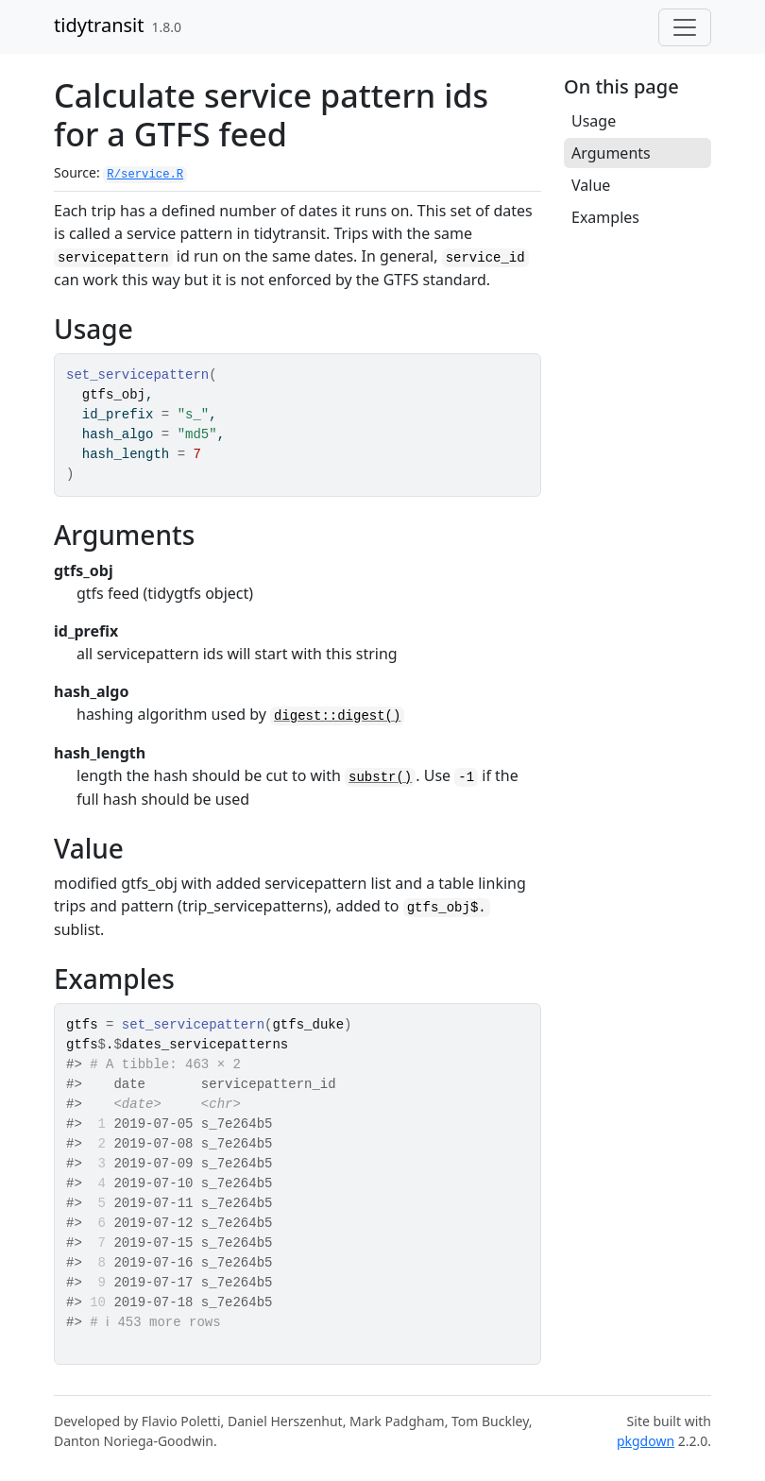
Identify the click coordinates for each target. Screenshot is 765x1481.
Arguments (611, 153)
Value (590, 185)
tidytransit (99, 25)
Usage (593, 121)
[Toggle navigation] (684, 27)
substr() (380, 777)
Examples (605, 217)
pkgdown (645, 1441)
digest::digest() (337, 715)
